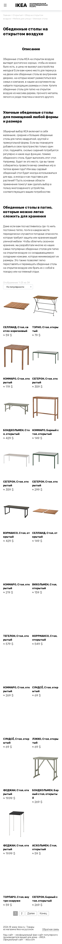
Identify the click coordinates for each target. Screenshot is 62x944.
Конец (43, 913)
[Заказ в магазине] (18, 286)
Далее (31, 913)
